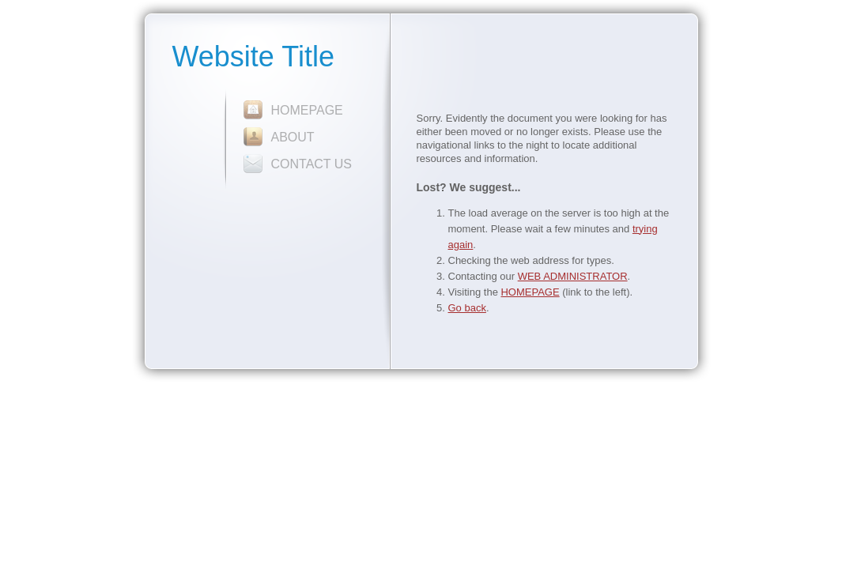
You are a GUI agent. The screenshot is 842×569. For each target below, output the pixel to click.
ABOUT (293, 137)
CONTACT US (312, 164)
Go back (467, 308)
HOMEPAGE (307, 110)
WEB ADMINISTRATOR (573, 276)
